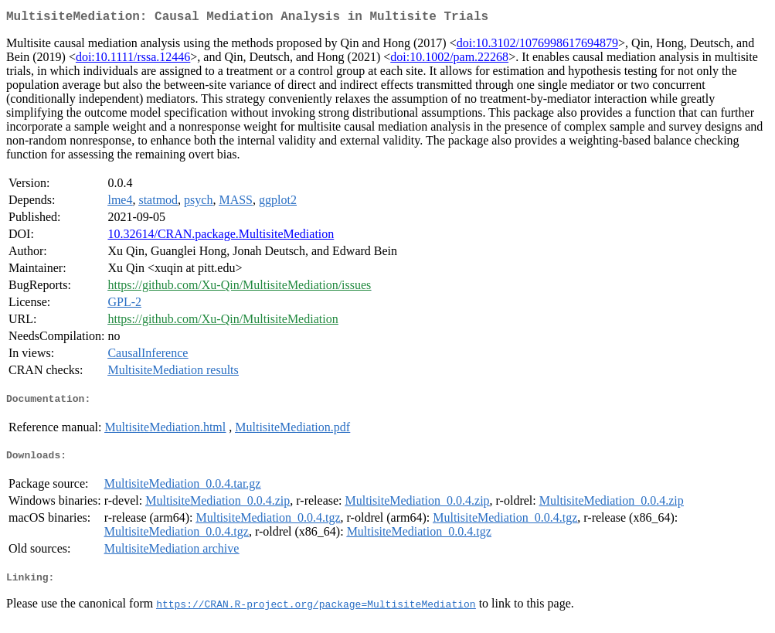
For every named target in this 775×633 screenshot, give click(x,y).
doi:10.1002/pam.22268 (449, 59)
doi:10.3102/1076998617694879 (537, 46)
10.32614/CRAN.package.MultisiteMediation (220, 236)
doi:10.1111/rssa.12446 (133, 59)
